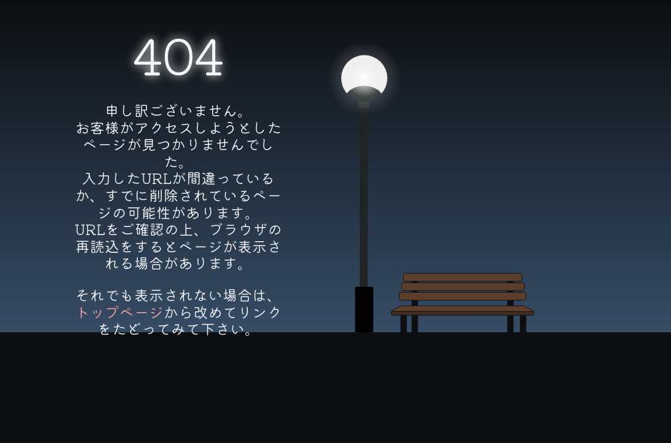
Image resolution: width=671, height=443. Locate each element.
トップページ (119, 311)
